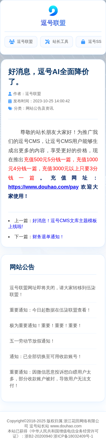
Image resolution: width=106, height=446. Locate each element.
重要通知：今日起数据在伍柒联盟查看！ (50, 310)
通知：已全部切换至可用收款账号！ (46, 356)
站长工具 (56, 41)
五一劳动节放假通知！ (32, 341)
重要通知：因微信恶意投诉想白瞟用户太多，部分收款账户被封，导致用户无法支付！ (50, 379)
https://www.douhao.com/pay (43, 187)
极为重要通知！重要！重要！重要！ (46, 325)
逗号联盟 (21, 41)
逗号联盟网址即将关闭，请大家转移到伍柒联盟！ (53, 291)
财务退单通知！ (48, 236)
